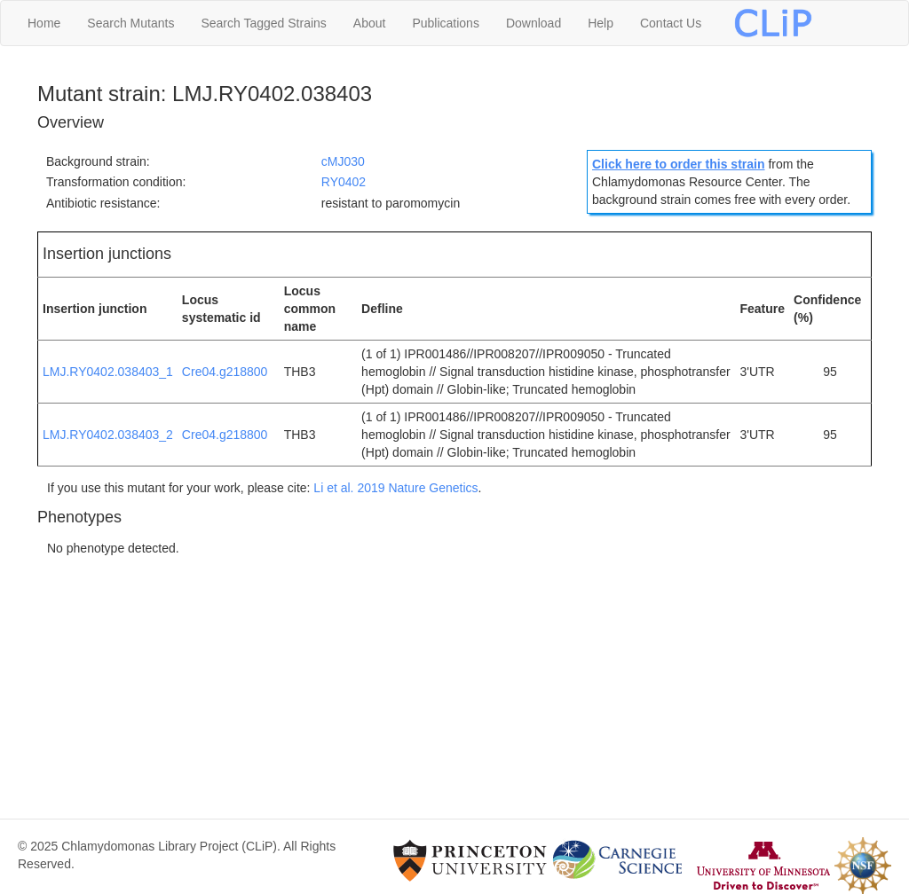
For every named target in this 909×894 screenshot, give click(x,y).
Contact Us (670, 23)
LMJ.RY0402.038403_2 (108, 434)
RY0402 (343, 182)
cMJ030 (343, 161)
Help (600, 23)
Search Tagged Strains (263, 23)
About (369, 23)
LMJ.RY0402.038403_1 (108, 372)
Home (44, 23)
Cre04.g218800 (225, 372)
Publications (445, 23)
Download (533, 23)
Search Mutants (130, 23)
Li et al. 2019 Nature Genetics (395, 488)
